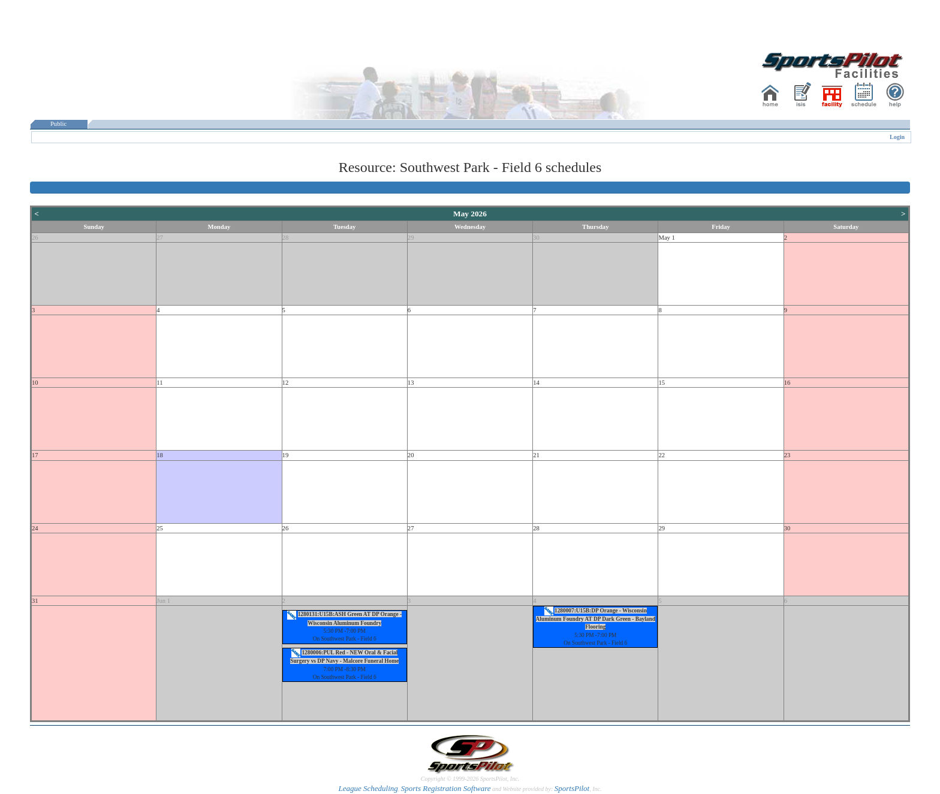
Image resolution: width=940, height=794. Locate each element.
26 (35, 237)
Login (897, 137)
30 (536, 237)
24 (35, 528)
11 (159, 382)
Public (58, 123)
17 (35, 455)
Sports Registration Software (446, 788)
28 (285, 237)
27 (159, 237)
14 (536, 382)
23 (787, 455)
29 (411, 237)
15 (661, 382)
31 (35, 600)
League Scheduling (367, 788)
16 (787, 382)
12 (285, 382)
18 (159, 455)
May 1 (666, 237)
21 (536, 455)
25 (159, 528)
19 (285, 455)
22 (661, 455)
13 (411, 382)
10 (35, 382)
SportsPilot (572, 788)
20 (411, 455)
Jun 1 (163, 600)
